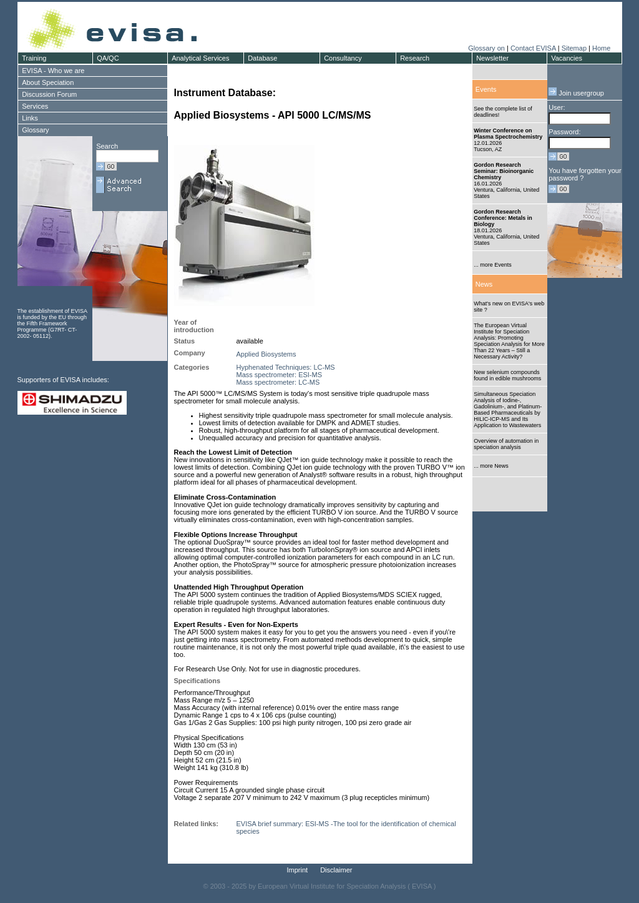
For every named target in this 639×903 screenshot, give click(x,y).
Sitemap (574, 48)
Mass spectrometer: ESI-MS (280, 374)
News (484, 284)
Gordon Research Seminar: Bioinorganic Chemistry (504, 171)
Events (486, 89)
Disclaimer (336, 870)
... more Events (493, 265)
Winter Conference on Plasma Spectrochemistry (508, 133)
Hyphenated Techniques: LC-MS (286, 367)
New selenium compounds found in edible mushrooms (507, 375)
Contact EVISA (533, 48)
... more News (491, 466)
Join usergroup (576, 93)
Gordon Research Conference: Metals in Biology (503, 218)
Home (601, 48)
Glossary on (487, 48)
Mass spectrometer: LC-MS (278, 382)
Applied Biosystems (266, 354)
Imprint (297, 870)
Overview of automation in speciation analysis (506, 444)
